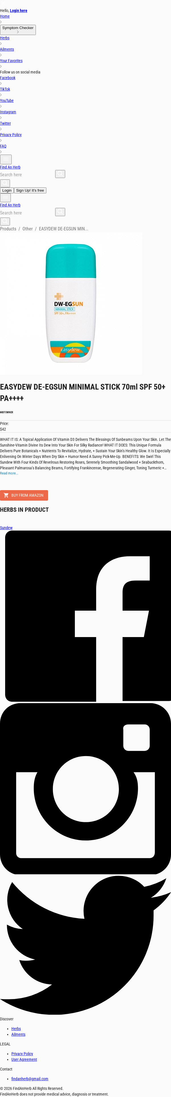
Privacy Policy (22, 1053)
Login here (18, 10)
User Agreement (24, 1059)
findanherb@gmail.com (29, 1078)
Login (7, 190)
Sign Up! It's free (30, 190)
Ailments (18, 1034)
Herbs (16, 1028)
